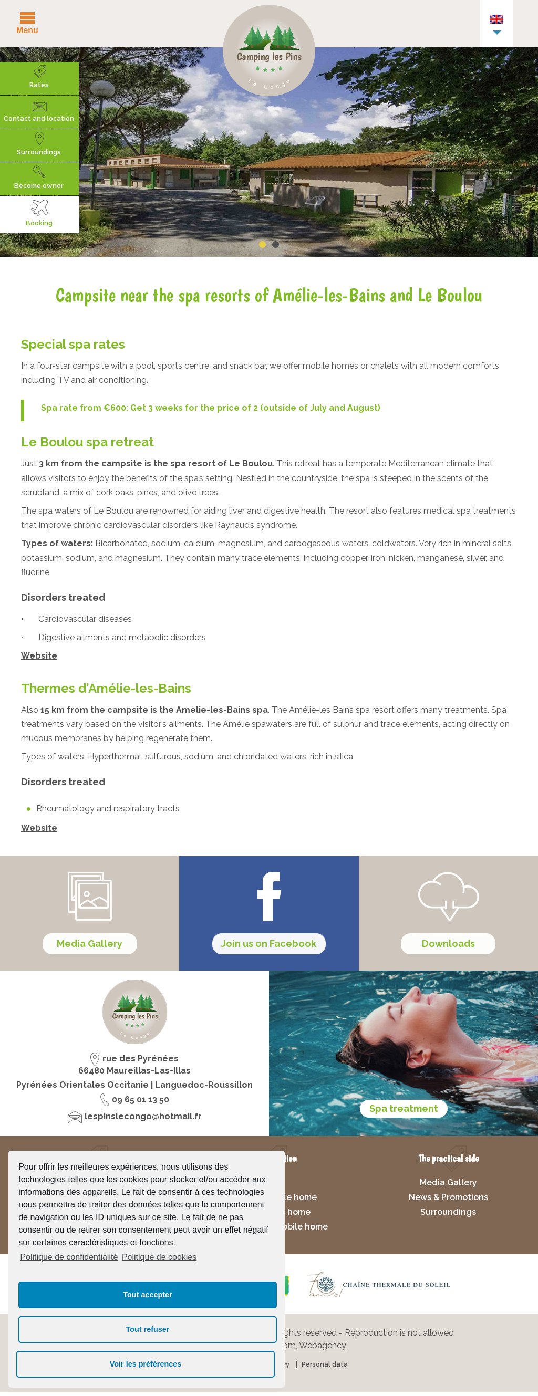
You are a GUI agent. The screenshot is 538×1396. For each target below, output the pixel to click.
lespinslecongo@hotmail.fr (143, 1120)
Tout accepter (147, 1294)
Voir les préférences (146, 1364)
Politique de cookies (159, 1257)
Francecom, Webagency (299, 1348)
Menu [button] (27, 29)
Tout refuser (148, 1329)
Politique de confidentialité (69, 1257)
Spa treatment (403, 1111)
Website (39, 656)
